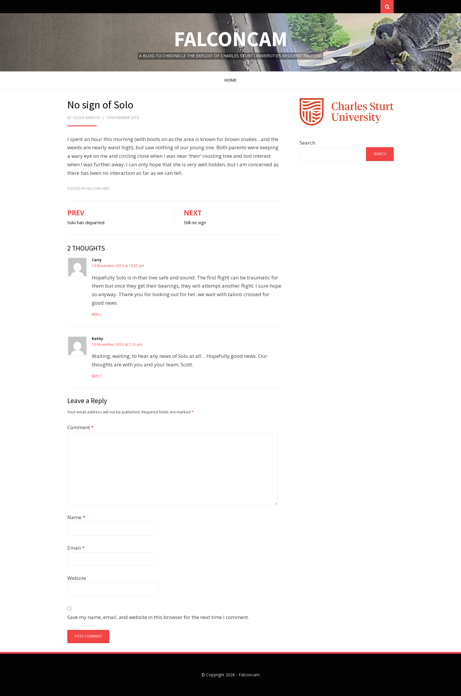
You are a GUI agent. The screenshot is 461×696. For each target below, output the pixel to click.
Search (307, 142)
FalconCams (97, 188)
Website (76, 578)
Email (76, 547)
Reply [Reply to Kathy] (96, 376)
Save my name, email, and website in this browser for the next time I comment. (158, 617)
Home (230, 80)
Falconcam (231, 38)
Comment (80, 427)
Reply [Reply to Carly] (96, 314)
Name (76, 517)
